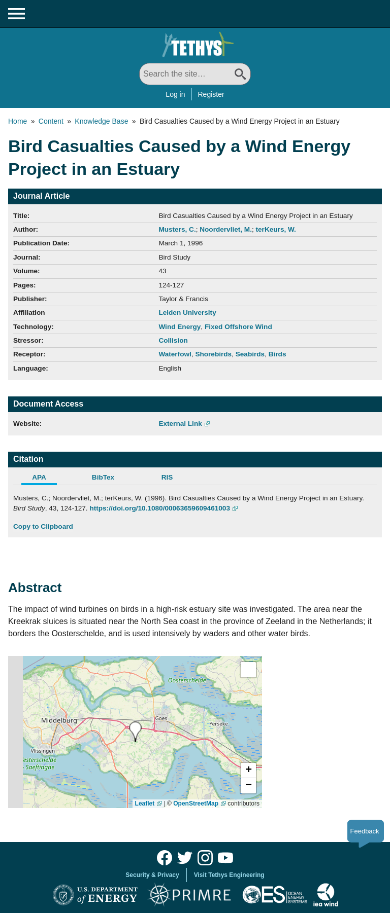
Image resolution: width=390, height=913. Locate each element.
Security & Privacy (152, 875)
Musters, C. (177, 229)
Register (211, 94)
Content (51, 121)
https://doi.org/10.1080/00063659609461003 (159, 508)
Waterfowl (174, 354)
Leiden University (187, 312)
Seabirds (250, 354)
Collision (172, 340)
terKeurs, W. (276, 229)
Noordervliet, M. (226, 229)
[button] (248, 770)
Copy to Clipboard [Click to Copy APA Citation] (43, 526)
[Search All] (195, 74)
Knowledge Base (101, 121)
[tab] (45, 478)
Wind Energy (179, 327)
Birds (277, 354)
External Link (180, 423)
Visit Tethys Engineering (229, 875)
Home (17, 121)
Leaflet (145, 803)
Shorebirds (213, 354)
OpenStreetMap (195, 803)
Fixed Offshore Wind (238, 327)
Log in (175, 94)
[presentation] (135, 731)
